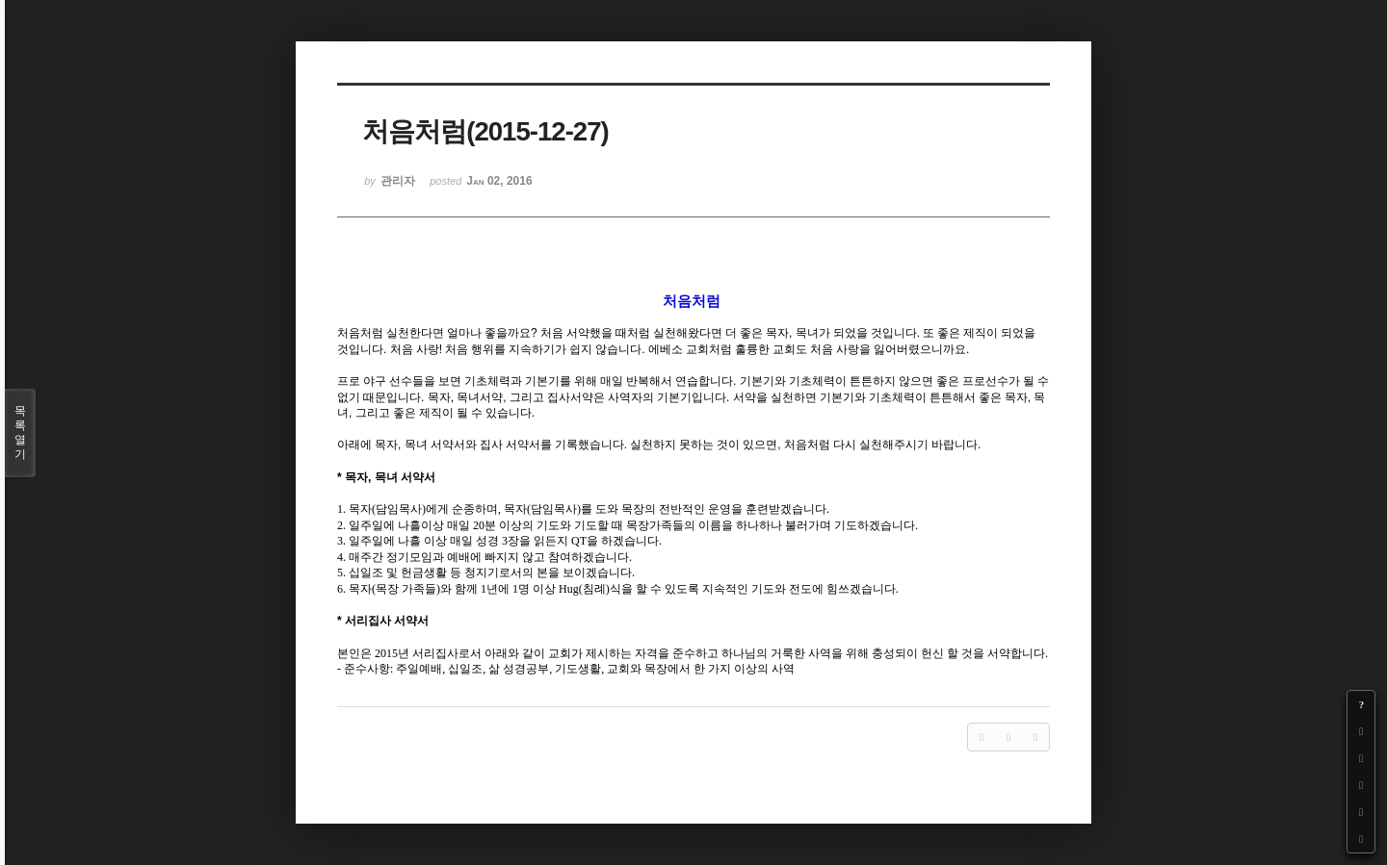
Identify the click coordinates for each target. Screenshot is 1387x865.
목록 (20, 433)
